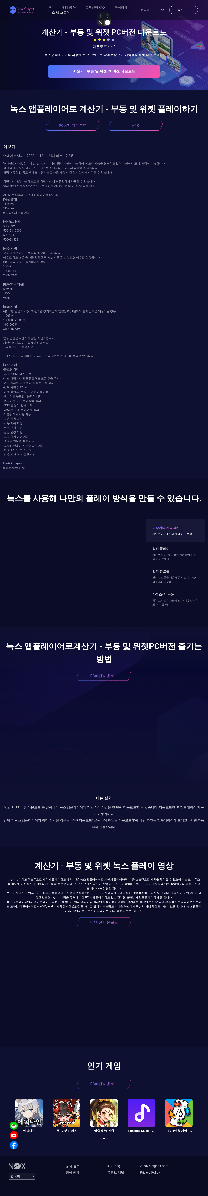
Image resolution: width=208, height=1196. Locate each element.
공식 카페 (73, 1172)
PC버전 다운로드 (72, 125)
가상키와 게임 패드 (166, 528)
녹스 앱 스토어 (59, 12)
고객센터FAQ (95, 7)
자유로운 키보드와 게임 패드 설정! (172, 534)
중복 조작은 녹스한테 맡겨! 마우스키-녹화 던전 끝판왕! (175, 602)
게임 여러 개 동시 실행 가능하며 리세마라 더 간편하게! (175, 556)
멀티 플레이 (160, 549)
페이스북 (113, 1166)
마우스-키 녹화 (163, 594)
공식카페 (121, 7)
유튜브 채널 (115, 1172)
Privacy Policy (150, 1172)
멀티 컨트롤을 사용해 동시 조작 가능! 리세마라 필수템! (174, 579)
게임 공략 (68, 7)
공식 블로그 (74, 1166)
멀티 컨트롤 (160, 571)
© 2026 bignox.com (154, 1166)
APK (135, 125)
